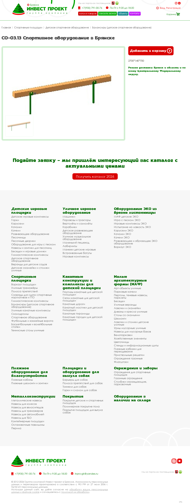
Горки (15, 220)
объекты (123, 13)
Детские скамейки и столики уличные (30, 269)
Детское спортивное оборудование (67, 27)
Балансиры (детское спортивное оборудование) (122, 27)
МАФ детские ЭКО (126, 216)
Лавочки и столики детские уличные (131, 323)
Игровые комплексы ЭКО (130, 223)
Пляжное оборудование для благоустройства (29, 371)
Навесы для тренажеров (27, 410)
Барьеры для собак (75, 379)
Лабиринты (70, 246)
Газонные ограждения (128, 378)
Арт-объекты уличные (127, 288)
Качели (15, 230)
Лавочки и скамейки (127, 308)
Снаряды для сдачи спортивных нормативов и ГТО (31, 296)
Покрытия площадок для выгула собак (83, 411)
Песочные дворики (23, 241)
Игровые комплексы (76, 256)
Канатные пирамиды (76, 313)
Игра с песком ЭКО (127, 220)
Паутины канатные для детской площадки (82, 293)
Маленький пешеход (76, 242)
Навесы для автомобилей (27, 414)
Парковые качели (125, 291)
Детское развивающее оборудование (78, 231)
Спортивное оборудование (29, 317)
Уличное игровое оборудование (79, 210)
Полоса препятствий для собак (83, 383)
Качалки (16, 227)
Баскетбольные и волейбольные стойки (31, 325)
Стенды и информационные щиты (136, 345)
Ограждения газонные (128, 358)
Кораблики (70, 227)
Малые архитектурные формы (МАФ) (130, 280)
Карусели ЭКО (123, 230)
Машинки (69, 216)
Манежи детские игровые (79, 249)
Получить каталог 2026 (95, 176)
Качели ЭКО (122, 237)
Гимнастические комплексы (29, 254)
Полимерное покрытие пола (81, 406)
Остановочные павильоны (27, 424)
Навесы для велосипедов (27, 407)
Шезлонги (120, 318)
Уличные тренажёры (24, 288)
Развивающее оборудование (30, 234)
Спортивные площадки (28, 27)
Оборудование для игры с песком (33, 244)
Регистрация (173, 8)
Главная (6, 27)
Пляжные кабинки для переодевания (127, 350)
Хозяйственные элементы (130, 338)
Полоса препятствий (24, 291)
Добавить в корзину (151, 50)
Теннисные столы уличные (27, 330)
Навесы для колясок (24, 404)
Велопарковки (123, 335)
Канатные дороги (74, 304)
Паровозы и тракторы (77, 220)
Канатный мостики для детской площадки (83, 308)
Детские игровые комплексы (30, 216)
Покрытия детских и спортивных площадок (83, 401)
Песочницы (18, 237)
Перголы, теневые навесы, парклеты (131, 296)
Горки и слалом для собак (80, 390)
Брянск (34, 4)
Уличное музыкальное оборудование (77, 237)
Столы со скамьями (127, 315)
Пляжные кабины (22, 379)
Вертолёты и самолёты (77, 223)
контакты (135, 13)
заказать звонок (107, 13)
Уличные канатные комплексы (30, 310)
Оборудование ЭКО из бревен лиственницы (135, 210)
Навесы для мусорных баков (132, 331)
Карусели (17, 223)
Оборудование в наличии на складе (132, 398)
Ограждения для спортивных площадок (132, 373)
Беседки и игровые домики (28, 251)
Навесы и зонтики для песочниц (31, 248)
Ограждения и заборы (136, 368)
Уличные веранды (125, 304)
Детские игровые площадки (29, 210)
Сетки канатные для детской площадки (81, 299)
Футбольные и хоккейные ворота (32, 320)
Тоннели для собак (75, 386)
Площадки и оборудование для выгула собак (81, 371)
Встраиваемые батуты (77, 253)
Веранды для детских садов (29, 264)
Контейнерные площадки (27, 421)
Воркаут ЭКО (122, 247)
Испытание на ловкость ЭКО (132, 227)
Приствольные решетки (129, 355)
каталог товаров (87, 13)
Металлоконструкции (33, 396)
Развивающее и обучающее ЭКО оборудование (135, 242)
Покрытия (73, 396)
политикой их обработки (75, 492)
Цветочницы (121, 342)
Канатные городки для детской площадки (82, 318)
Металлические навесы (26, 400)
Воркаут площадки (23, 284)
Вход (162, 8)
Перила (16, 428)
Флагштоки (121, 362)
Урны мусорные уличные (130, 328)
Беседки (119, 301)
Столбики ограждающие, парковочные (130, 382)
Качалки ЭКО (122, 234)
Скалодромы (20, 314)
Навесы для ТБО (21, 417)
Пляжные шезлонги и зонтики (29, 383)
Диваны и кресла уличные (130, 311)
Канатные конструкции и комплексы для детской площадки (82, 282)
